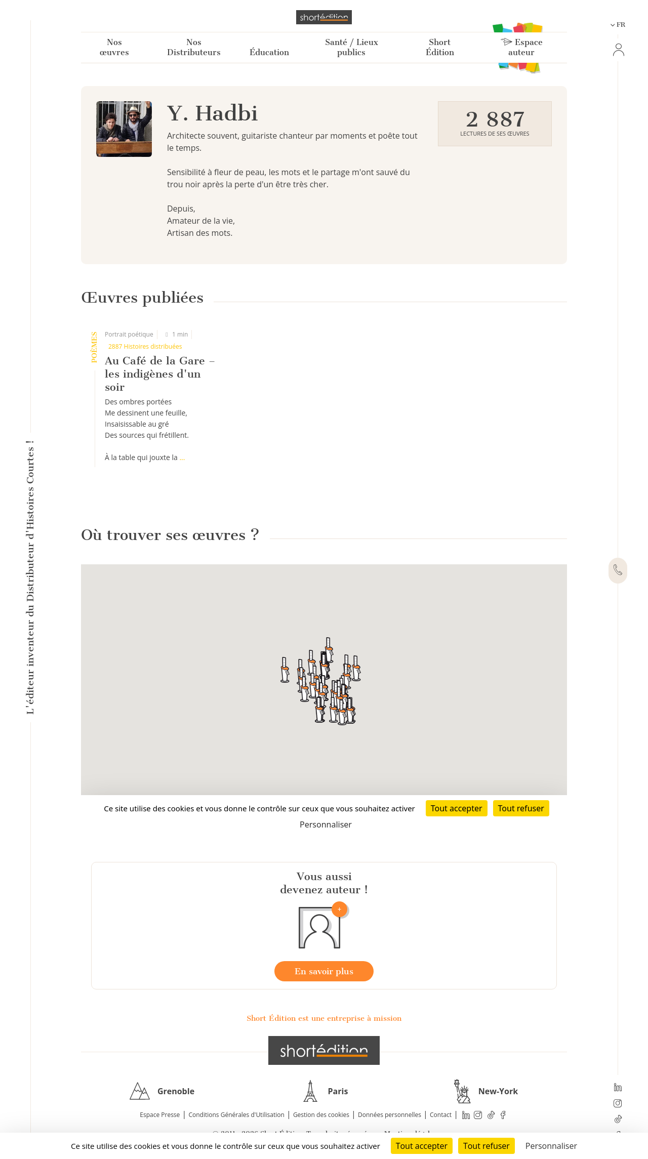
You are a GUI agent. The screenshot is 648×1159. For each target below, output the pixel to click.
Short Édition (440, 47)
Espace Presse (160, 1114)
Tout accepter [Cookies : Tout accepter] (422, 1145)
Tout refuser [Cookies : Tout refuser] (486, 1145)
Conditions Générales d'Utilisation (236, 1114)
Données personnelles (389, 1114)
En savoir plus (324, 971)
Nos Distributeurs (194, 47)
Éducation (269, 52)
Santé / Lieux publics (351, 47)
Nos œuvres (114, 47)
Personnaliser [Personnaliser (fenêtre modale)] (551, 1145)
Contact (441, 1114)
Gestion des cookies (321, 1114)
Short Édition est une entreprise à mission (324, 1018)
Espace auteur (522, 47)
